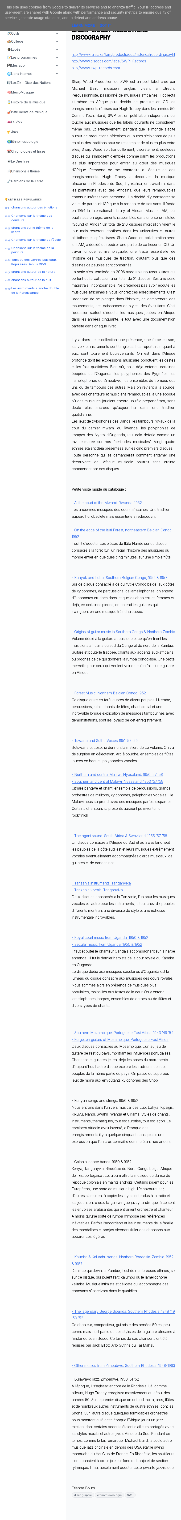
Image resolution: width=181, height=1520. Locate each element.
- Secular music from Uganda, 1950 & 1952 (107, 944)
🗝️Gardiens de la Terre (25, 181)
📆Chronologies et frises (26, 151)
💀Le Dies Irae (18, 161)
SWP (130, 1495)
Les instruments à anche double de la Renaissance (35, 290)
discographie (83, 1495)
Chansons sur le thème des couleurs (31, 218)
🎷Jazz (13, 132)
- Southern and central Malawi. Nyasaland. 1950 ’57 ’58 (117, 781)
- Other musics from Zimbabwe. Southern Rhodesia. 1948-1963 (123, 1365)
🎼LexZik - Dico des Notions (29, 83)
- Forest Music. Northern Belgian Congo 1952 (109, 693)
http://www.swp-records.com (96, 68)
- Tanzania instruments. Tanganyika (101, 883)
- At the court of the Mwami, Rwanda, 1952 (107, 503)
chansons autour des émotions (34, 207)
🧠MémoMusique (20, 92)
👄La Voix (14, 122)
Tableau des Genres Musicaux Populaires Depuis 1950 (34, 262)
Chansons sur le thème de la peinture (32, 250)
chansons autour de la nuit (31, 280)
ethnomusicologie (109, 1495)
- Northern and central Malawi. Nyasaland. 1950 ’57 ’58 (117, 774)
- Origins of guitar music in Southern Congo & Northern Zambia (123, 632)
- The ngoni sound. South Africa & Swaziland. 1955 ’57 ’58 (119, 836)
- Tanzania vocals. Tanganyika (97, 890)
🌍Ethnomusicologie (22, 141)
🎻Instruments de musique (27, 112)
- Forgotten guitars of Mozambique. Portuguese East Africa (120, 1039)
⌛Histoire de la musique (26, 102)
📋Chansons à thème (23, 171)
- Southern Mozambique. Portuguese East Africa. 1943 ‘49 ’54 (122, 1033)
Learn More (83, 25)
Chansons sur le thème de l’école (36, 239)
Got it (105, 25)
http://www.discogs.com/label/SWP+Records (109, 61)
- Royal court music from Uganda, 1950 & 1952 (110, 937)
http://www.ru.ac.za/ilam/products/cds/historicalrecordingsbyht (123, 54)
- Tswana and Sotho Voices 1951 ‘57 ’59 (105, 740)
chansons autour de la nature (33, 271)
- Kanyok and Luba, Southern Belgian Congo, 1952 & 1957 (119, 577)
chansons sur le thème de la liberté (32, 230)
